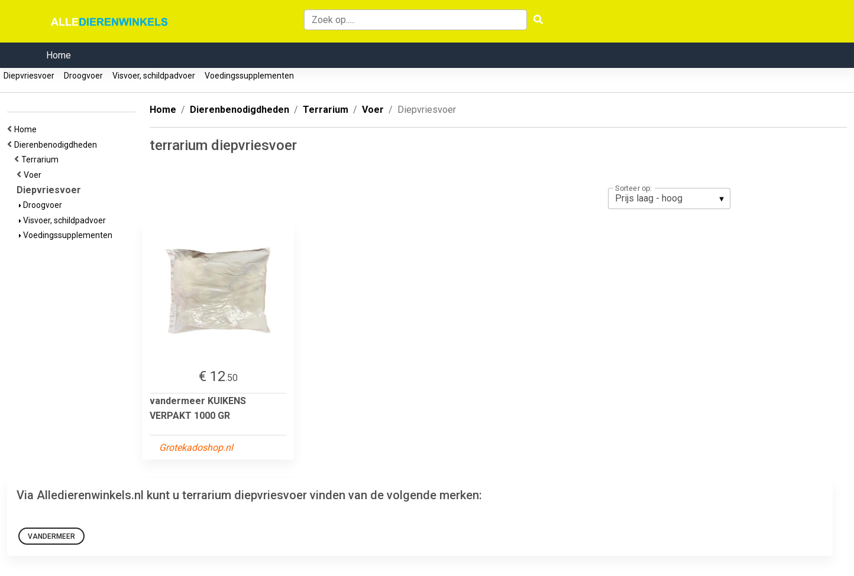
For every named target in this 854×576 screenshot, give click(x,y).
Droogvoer (83, 75)
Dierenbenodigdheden (57, 144)
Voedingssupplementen (249, 75)
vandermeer (51, 536)
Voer (34, 175)
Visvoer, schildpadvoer (154, 75)
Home (58, 55)
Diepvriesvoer (29, 75)
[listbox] (669, 198)
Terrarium (41, 159)
